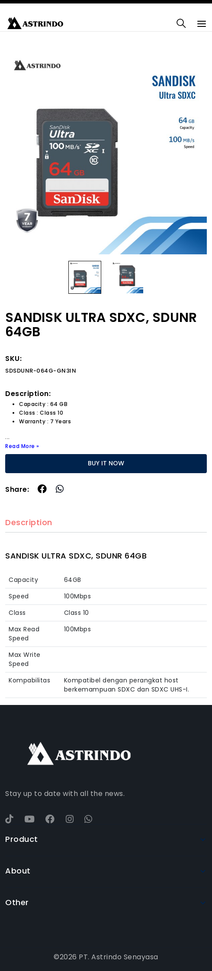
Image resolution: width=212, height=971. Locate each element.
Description (28, 523)
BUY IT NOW (106, 463)
